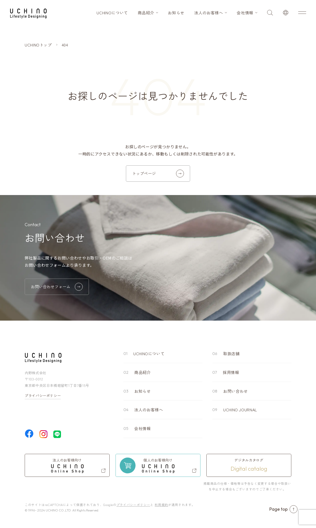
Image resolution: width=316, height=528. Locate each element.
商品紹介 (146, 13)
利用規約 (161, 504)
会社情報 (245, 13)
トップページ (158, 173)
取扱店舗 (231, 353)
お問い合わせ (235, 391)
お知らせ (176, 13)
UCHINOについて (112, 13)
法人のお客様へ (208, 13)
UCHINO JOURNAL (240, 410)
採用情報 (231, 372)
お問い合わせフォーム (57, 287)
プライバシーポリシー (43, 395)
